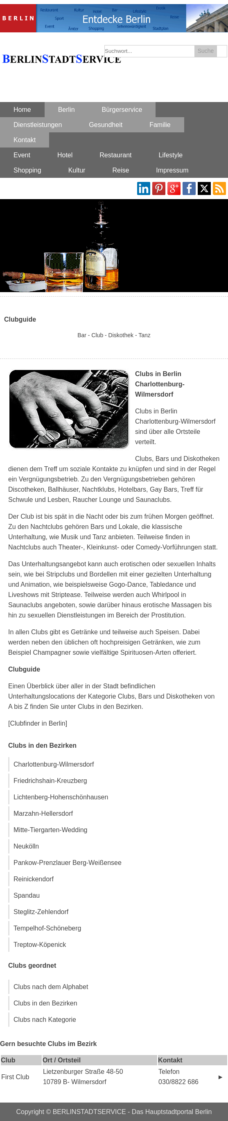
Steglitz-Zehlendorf (41, 911)
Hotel (64, 155)
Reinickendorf (34, 879)
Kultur (77, 170)
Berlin (66, 109)
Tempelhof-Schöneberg (47, 928)
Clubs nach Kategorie (45, 1019)
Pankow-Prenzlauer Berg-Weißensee (68, 862)
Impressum (172, 170)
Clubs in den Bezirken (45, 1003)
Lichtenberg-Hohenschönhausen (61, 797)
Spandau (27, 895)
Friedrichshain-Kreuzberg (50, 780)
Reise (120, 170)
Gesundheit (105, 124)
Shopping (27, 170)
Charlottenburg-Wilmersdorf (54, 764)
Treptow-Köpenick (40, 944)
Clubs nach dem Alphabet (51, 986)
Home (22, 109)
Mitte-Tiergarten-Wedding (51, 829)
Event (22, 155)
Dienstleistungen (38, 124)
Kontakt (25, 139)
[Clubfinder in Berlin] (37, 723)
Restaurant (115, 155)
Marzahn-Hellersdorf (43, 813)
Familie (160, 124)
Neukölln (26, 846)
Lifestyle (171, 155)
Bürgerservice (122, 109)
